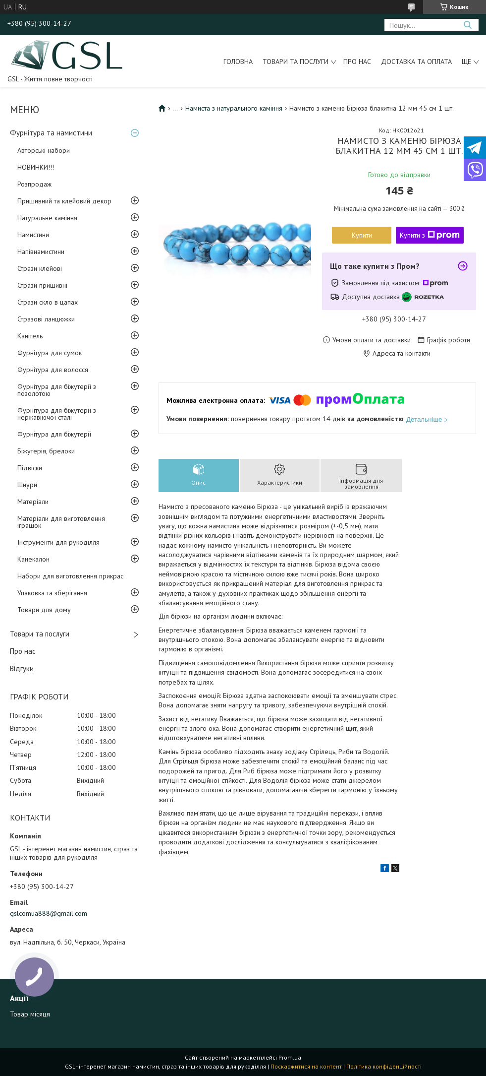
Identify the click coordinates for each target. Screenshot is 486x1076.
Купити (362, 235)
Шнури (27, 484)
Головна (238, 61)
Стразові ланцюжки (46, 319)
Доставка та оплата (416, 61)
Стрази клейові (39, 268)
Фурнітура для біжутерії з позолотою (56, 390)
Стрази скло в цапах (47, 302)
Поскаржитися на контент (306, 1066)
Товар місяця (30, 1014)
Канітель (30, 335)
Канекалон (33, 559)
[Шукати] (467, 25)
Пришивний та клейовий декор (64, 200)
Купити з (430, 235)
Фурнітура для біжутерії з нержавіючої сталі (56, 414)
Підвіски (29, 467)
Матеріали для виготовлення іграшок (61, 522)
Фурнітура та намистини (51, 132)
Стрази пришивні (42, 285)
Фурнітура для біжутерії (54, 434)
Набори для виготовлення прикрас (70, 575)
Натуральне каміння (47, 217)
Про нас (357, 61)
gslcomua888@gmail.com (48, 913)
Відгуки (22, 668)
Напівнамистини (40, 251)
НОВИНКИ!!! (35, 167)
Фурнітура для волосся (52, 369)
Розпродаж (34, 184)
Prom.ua (289, 1057)
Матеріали (33, 501)
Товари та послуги (295, 61)
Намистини (33, 234)
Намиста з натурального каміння (233, 108)
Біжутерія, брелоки (46, 450)
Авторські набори (43, 150)
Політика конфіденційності (384, 1066)
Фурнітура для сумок (49, 352)
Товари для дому (44, 609)
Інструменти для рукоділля (58, 542)
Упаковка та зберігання (52, 592)
